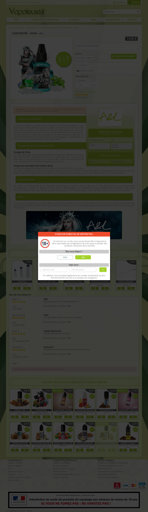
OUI (83, 257)
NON (65, 257)
